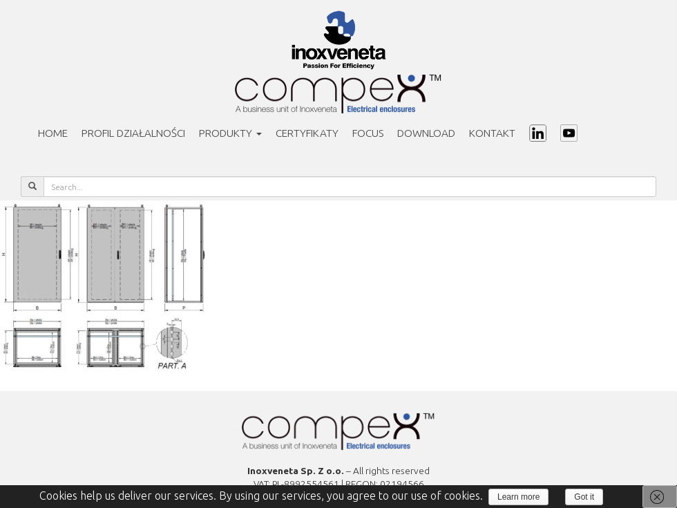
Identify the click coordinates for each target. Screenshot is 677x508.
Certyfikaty (307, 133)
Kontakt (492, 133)
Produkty (230, 133)
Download (426, 133)
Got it (584, 497)
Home (53, 133)
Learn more (518, 497)
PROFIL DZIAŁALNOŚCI (133, 133)
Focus (367, 133)
